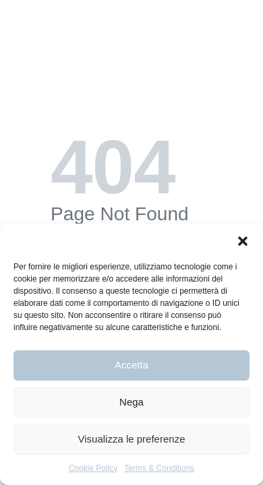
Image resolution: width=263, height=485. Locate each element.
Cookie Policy (93, 468)
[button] (243, 240)
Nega (131, 402)
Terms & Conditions (159, 468)
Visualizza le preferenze (131, 439)
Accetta (131, 364)
